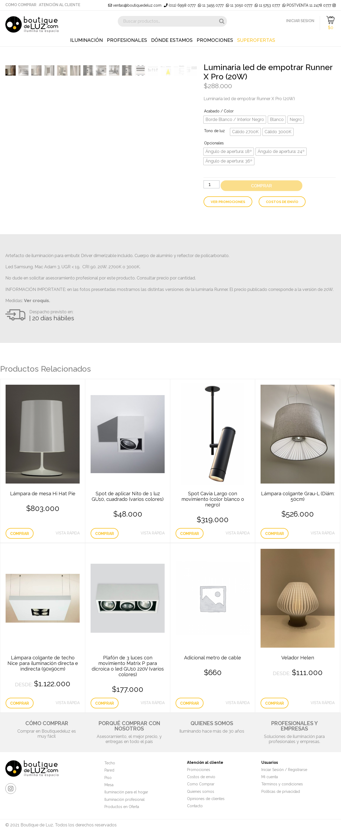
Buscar (221, 21)
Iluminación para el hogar (126, 792)
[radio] (235, 119)
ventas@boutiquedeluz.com (134, 5)
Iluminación (86, 40)
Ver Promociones (228, 202)
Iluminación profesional (124, 799)
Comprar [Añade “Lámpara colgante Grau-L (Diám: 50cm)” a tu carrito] (274, 533)
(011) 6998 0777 (180, 5)
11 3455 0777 (211, 5)
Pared (109, 770)
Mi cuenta (269, 777)
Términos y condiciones (282, 784)
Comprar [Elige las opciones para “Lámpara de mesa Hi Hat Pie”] (19, 533)
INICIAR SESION (300, 21)
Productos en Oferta (121, 807)
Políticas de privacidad (280, 791)
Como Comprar (20, 5)
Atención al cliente (59, 5)
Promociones (215, 40)
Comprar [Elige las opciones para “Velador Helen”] (274, 703)
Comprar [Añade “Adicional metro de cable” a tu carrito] (189, 703)
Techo (109, 763)
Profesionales (127, 40)
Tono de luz (214, 131)
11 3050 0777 (239, 5)
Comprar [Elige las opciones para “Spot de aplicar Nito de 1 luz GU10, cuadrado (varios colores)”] (104, 533)
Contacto (195, 806)
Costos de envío (282, 202)
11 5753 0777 (267, 5)
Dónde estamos (172, 40)
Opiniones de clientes (206, 799)
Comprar (261, 185)
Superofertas (256, 40)
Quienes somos (200, 791)
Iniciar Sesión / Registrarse (284, 770)
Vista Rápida (68, 533)
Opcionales (214, 143)
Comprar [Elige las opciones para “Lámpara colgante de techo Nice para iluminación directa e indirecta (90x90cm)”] (19, 703)
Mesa (108, 785)
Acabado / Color (219, 111)
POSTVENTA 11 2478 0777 (306, 5)
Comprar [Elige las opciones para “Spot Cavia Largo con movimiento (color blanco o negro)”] (189, 533)
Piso (108, 778)
